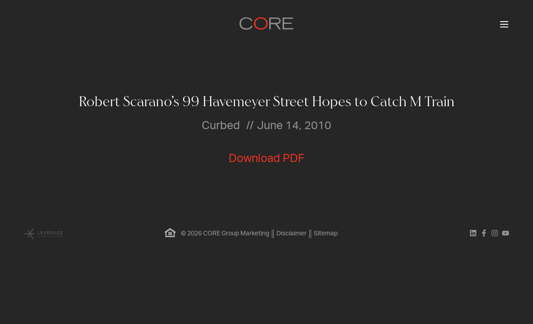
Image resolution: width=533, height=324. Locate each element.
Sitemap (326, 233)
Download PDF (266, 158)
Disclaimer (291, 233)
